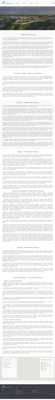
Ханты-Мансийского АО (13, 39)
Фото (37, 3)
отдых (33, 7)
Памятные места (46, 363)
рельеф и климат (23, 7)
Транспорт (45, 369)
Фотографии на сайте (36, 389)
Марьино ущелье (7, 362)
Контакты (17, 392)
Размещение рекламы (19, 393)
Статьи (30, 3)
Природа (44, 362)
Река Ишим (6, 365)
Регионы (17, 3)
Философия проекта (19, 390)
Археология (45, 368)
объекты (36, 7)
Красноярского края (14, 38)
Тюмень (23, 23)
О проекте (17, 389)
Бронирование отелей (36, 392)
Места (24, 3)
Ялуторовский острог (8, 363)
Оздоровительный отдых (47, 366)
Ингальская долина (7, 367)
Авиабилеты (34, 390)
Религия (44, 367)
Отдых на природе (46, 364)
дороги (29, 7)
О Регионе (17, 7)
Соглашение (17, 394)
